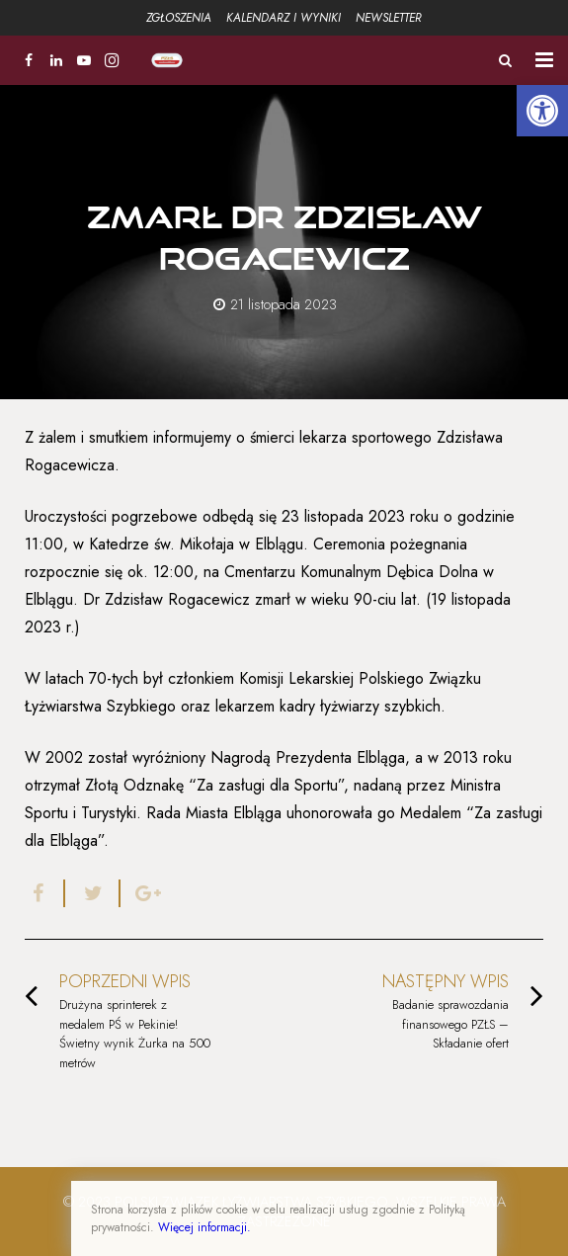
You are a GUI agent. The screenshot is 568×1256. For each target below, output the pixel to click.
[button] (542, 110)
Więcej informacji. (204, 1227)
